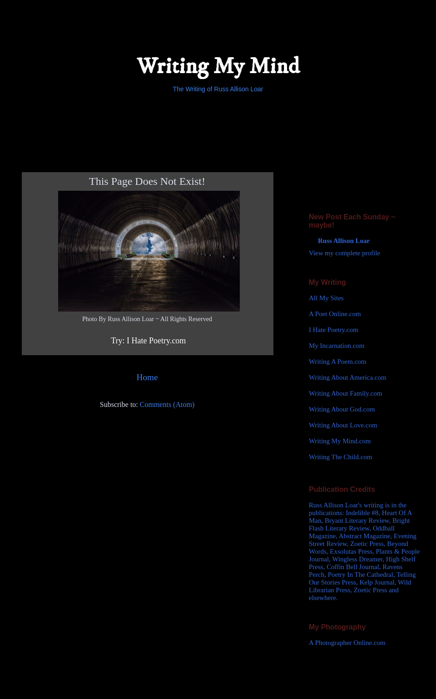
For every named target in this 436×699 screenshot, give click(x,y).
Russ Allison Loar (344, 240)
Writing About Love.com (343, 425)
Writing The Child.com (340, 457)
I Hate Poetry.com (333, 329)
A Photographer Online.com (347, 642)
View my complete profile (344, 253)
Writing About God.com (342, 409)
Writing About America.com (347, 377)
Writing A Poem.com (337, 361)
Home (147, 377)
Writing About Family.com (345, 393)
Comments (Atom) (167, 404)
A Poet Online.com (335, 313)
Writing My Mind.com (340, 441)
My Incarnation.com (336, 345)
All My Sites (326, 298)
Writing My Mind (218, 66)
